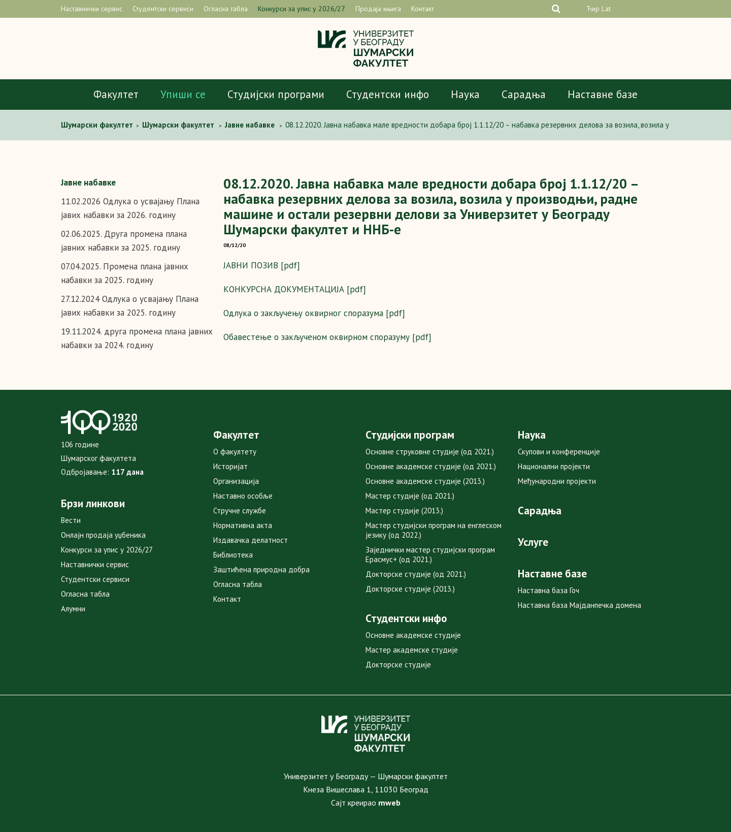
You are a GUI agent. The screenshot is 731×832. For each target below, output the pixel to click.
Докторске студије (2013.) (410, 589)
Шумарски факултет (98, 125)
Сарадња (524, 94)
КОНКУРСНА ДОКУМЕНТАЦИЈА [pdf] (294, 289)
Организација (236, 481)
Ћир (593, 8)
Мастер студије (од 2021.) (410, 496)
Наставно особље (243, 496)
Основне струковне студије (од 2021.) (430, 451)
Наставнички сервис (91, 8)
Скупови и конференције (559, 451)
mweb (389, 802)
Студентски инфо (387, 94)
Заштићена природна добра (261, 569)
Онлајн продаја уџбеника (103, 535)
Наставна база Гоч (548, 590)
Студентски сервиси (162, 8)
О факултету (234, 451)
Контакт (422, 8)
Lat (606, 8)
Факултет (116, 94)
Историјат (230, 466)
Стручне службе (239, 510)
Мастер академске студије (412, 650)
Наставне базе (603, 94)
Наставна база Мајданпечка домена (579, 605)
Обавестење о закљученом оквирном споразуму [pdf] (327, 337)
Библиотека (233, 555)
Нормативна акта (242, 525)
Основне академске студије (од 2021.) (431, 466)
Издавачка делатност (250, 540)
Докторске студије (398, 664)
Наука (465, 94)
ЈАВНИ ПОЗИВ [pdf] (261, 265)
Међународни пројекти (557, 481)
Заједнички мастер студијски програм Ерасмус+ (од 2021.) (430, 554)
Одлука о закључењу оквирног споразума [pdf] (314, 313)
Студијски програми (275, 94)
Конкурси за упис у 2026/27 (301, 8)
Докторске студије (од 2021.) (416, 574)
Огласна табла (226, 8)
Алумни (73, 608)
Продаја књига (378, 8)
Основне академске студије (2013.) (425, 481)
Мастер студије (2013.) (404, 510)
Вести (71, 520)
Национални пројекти (554, 466)
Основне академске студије (413, 635)
